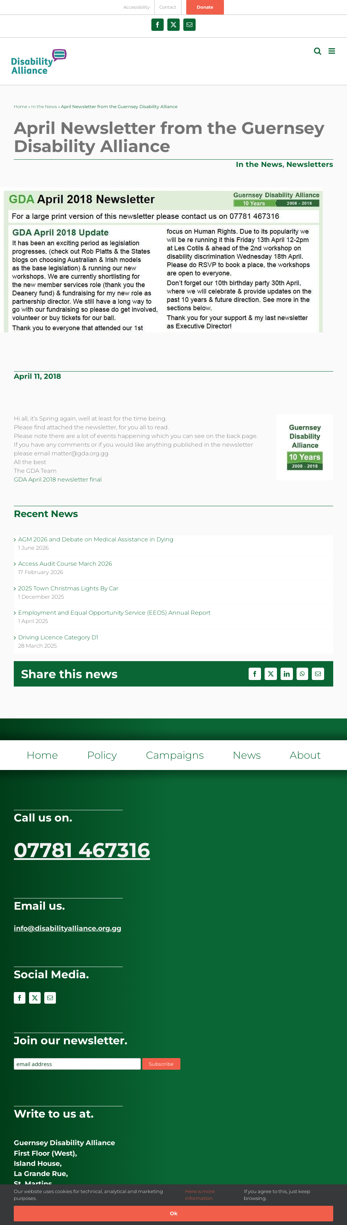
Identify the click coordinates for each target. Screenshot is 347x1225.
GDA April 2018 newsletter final (58, 479)
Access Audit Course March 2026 (65, 563)
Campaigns (175, 755)
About (305, 755)
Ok (173, 1213)
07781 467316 (82, 850)
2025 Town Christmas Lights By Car (68, 588)
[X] (271, 674)
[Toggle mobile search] (317, 51)
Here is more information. (200, 1194)
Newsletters (309, 164)
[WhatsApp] (302, 674)
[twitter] (35, 998)
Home (20, 106)
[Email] (318, 674)
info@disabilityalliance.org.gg (67, 928)
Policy (102, 755)
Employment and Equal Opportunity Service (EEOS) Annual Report (114, 612)
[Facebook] (255, 674)
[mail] (50, 998)
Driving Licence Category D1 (58, 637)
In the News (44, 106)
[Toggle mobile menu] (332, 51)
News (247, 755)
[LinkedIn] (287, 674)
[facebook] (19, 998)
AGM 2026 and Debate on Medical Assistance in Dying (96, 539)
